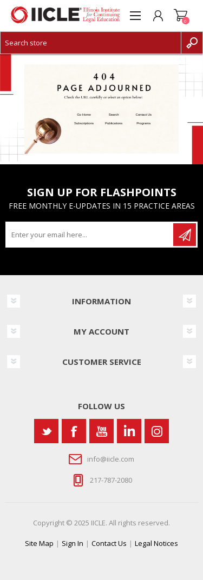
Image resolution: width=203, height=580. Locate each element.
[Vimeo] (129, 431)
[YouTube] (101, 431)
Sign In (72, 543)
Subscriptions (84, 123)
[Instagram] (157, 431)
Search (114, 114)
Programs (143, 123)
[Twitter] (46, 431)
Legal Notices (156, 543)
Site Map (39, 543)
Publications (113, 123)
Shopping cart (180, 15)
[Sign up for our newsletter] (90, 234)
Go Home (84, 114)
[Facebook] (74, 431)
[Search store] (91, 43)
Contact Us (143, 114)
